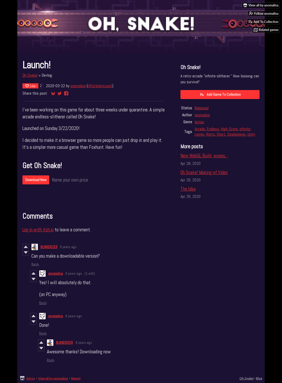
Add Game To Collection (220, 94)
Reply (35, 264)
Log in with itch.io (38, 229)
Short (221, 134)
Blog (259, 378)
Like (30, 86)
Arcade (200, 129)
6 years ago (68, 247)
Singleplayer (236, 134)
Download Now (35, 179)
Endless (213, 129)
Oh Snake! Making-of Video (204, 172)
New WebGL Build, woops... (203, 155)
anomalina (78, 85)
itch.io (30, 378)
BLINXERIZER (48, 247)
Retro (210, 134)
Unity (251, 134)
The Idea (188, 189)
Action (199, 122)
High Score (229, 129)
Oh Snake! (30, 75)
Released (202, 108)
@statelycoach (100, 85)
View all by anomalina (53, 378)
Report (75, 378)
